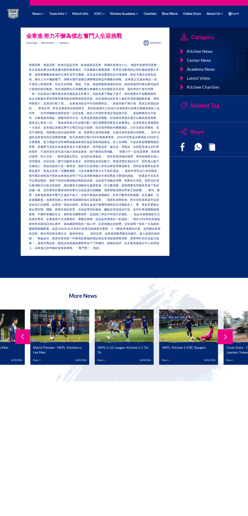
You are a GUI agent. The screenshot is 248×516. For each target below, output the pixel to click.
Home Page (31, 42)
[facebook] (182, 147)
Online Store (192, 13)
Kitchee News (47, 42)
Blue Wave (170, 13)
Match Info (80, 13)
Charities (150, 13)
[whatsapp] (198, 147)
